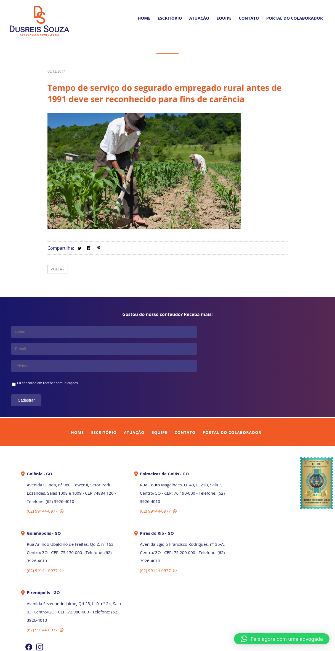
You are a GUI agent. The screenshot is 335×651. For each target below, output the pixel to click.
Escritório (170, 18)
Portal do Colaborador (232, 397)
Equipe (224, 18)
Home (144, 18)
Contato (249, 18)
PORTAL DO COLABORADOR (294, 18)
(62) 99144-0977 (46, 475)
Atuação (199, 18)
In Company (180, 643)
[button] (281, 638)
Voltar (58, 269)
